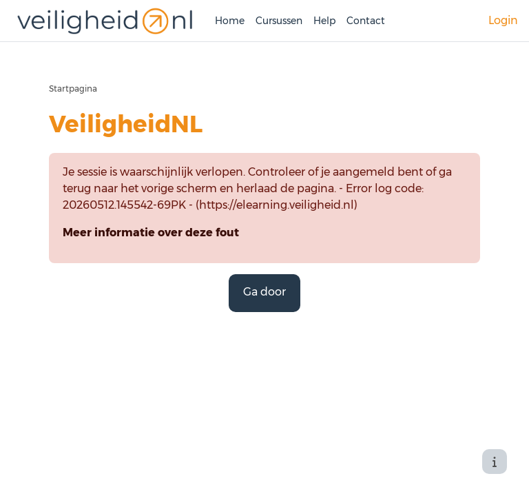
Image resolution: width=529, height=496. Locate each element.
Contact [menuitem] (365, 20)
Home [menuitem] (230, 20)
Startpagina (73, 88)
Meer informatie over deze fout (151, 232)
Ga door (264, 291)
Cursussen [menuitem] (279, 20)
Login (503, 20)
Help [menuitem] (324, 20)
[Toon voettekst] (494, 461)
